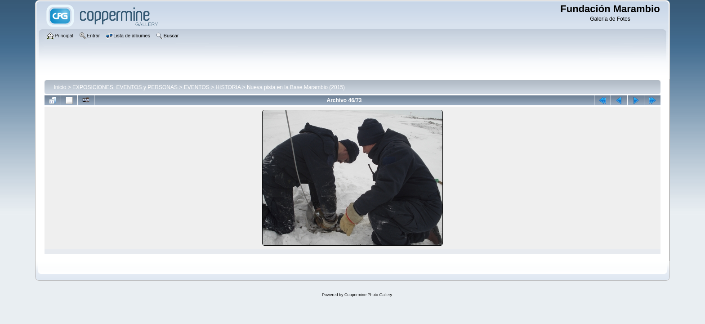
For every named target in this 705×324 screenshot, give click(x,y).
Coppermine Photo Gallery (368, 294)
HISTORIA (228, 87)
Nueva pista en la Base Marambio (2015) (296, 87)
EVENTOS (197, 87)
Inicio (60, 87)
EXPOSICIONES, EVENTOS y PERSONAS (125, 87)
